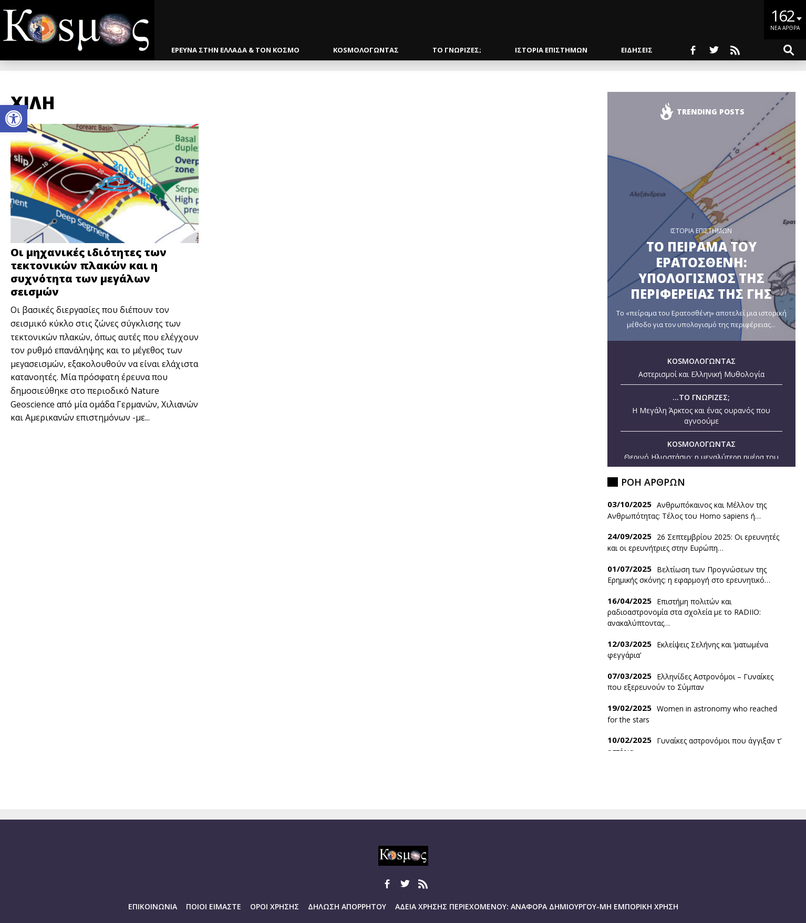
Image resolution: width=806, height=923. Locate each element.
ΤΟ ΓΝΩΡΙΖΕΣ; (456, 50)
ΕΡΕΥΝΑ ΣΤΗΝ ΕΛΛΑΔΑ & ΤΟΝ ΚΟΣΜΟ (235, 50)
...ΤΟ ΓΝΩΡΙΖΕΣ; (701, 397)
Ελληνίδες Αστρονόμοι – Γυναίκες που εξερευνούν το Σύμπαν (690, 682)
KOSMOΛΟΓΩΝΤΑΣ (366, 50)
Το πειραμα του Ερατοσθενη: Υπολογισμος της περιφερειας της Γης (701, 270)
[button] (13, 118)
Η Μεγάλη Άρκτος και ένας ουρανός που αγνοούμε (701, 415)
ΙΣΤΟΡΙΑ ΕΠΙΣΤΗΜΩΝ (551, 50)
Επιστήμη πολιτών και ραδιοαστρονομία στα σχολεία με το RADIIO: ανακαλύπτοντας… (684, 612)
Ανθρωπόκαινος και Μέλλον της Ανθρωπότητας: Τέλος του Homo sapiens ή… (687, 510)
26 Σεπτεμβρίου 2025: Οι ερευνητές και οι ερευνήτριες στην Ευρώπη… (693, 542)
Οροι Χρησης (274, 906)
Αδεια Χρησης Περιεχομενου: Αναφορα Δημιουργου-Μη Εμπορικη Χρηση (536, 906)
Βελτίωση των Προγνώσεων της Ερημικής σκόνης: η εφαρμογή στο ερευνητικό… (688, 574)
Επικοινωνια (152, 906)
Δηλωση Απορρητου (347, 906)
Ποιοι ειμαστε (213, 906)
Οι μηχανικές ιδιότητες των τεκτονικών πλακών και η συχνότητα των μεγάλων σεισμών (89, 272)
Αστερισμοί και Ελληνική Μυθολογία (701, 374)
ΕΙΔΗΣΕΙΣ (637, 50)
